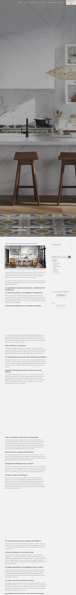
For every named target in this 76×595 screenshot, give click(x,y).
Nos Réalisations (33, 2)
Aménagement (56, 273)
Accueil (6, 243)
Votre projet (20, 2)
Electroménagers (56, 266)
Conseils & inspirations (14, 243)
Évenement (55, 264)
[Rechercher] (69, 257)
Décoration (55, 269)
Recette (55, 261)
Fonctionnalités (56, 263)
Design (54, 268)
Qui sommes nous (41, 2)
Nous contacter (61, 2)
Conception (55, 271)
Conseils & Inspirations (51, 2)
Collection (26, 2)
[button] (69, 244)
